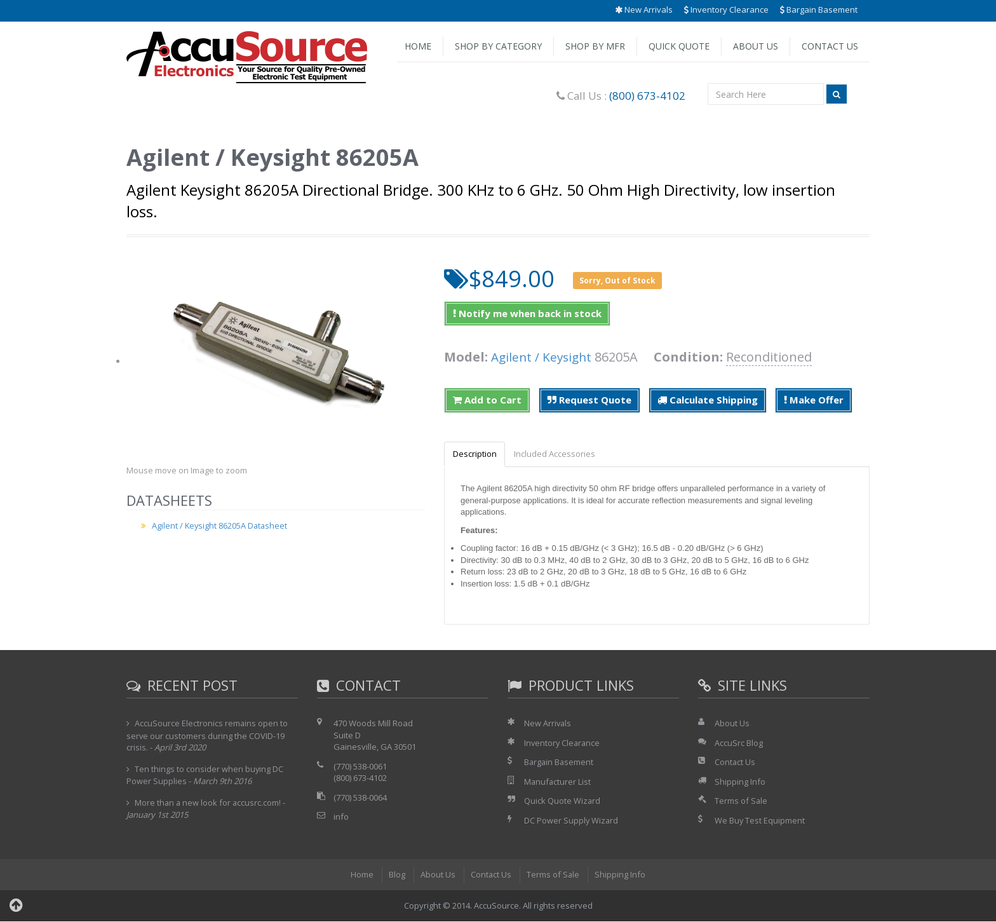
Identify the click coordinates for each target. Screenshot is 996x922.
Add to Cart (487, 399)
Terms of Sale (741, 801)
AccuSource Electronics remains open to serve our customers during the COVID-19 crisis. (207, 736)
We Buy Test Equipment (760, 821)
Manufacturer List (558, 782)
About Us (755, 46)
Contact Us (830, 46)
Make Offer (814, 399)
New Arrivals (644, 9)
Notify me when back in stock (527, 313)
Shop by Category (498, 46)
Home (418, 46)
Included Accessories (559, 454)
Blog (396, 875)
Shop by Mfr (595, 46)
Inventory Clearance (726, 9)
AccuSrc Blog (739, 743)
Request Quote (589, 399)
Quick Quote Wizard (562, 801)
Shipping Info (740, 782)
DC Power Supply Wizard (571, 821)
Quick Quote (679, 46)
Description (476, 454)
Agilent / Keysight (543, 356)
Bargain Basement (819, 9)
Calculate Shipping (707, 399)
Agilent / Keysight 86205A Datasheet (221, 525)
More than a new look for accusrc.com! (209, 803)
